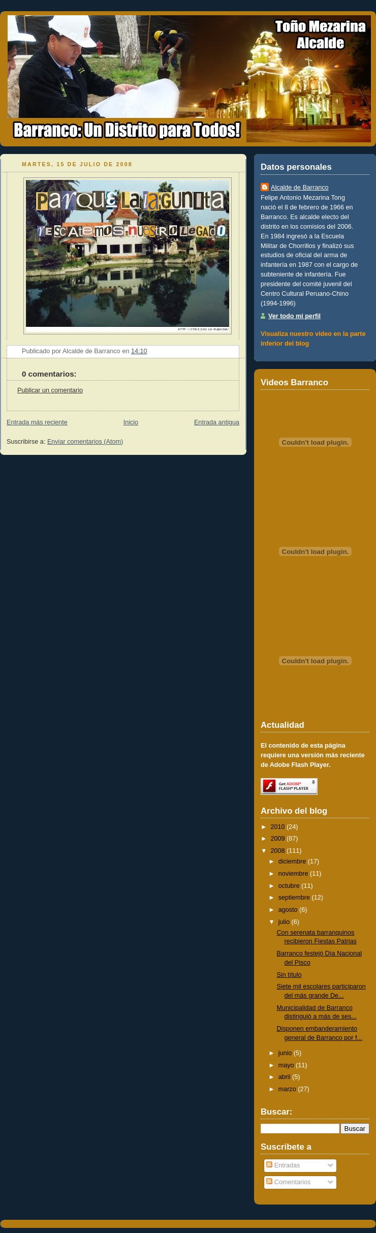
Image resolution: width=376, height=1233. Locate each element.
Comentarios (288, 1182)
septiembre (294, 897)
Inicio (130, 422)
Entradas (283, 1165)
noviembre (293, 873)
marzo (287, 1089)
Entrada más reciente (37, 422)
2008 (278, 850)
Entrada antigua (216, 422)
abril (284, 1077)
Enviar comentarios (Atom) (85, 441)
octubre (289, 885)
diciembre (292, 861)
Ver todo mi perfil (294, 316)
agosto (288, 909)
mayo (286, 1065)
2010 (278, 826)
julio (284, 922)
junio (285, 1053)
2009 (278, 838)
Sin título (289, 974)
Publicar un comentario (50, 390)
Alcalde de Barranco (300, 187)
